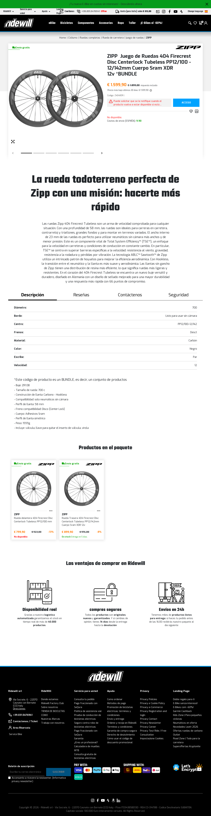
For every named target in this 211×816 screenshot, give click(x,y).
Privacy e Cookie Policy (152, 703)
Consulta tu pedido (84, 699)
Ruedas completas (90, 37)
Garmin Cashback (182, 711)
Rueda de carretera (113, 37)
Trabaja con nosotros (52, 722)
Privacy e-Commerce (151, 707)
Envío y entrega (115, 719)
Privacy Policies (148, 699)
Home (62, 37)
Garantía (78, 738)
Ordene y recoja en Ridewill (121, 722)
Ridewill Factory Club (52, 703)
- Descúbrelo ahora (130, 4)
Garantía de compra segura (122, 730)
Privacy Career (148, 726)
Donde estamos (49, 699)
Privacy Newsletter (150, 722)
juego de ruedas (135, 37)
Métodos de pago (116, 703)
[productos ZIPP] (188, 47)
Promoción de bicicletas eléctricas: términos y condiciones (120, 711)
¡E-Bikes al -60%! (151, 23)
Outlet (176, 734)
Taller (132, 23)
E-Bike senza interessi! (185, 703)
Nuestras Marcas (50, 719)
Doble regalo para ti (184, 699)
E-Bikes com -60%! (183, 707)
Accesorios (106, 23)
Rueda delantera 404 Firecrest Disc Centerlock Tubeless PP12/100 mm (33, 520)
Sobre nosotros (49, 707)
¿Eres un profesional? (86, 742)
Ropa (121, 23)
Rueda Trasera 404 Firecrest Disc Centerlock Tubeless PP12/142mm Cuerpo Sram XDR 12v (80, 522)
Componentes (86, 23)
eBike (52, 23)
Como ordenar (114, 699)
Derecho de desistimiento (121, 734)
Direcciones (19, 708)
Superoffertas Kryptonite (186, 746)
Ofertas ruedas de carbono (188, 730)
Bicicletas (66, 23)
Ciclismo (72, 37)
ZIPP (149, 37)
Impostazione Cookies (152, 738)
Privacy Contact (148, 719)
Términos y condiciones (120, 726)
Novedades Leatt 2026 (185, 726)
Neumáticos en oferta (185, 722)
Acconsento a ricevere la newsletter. (39, 779)
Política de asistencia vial (88, 711)
